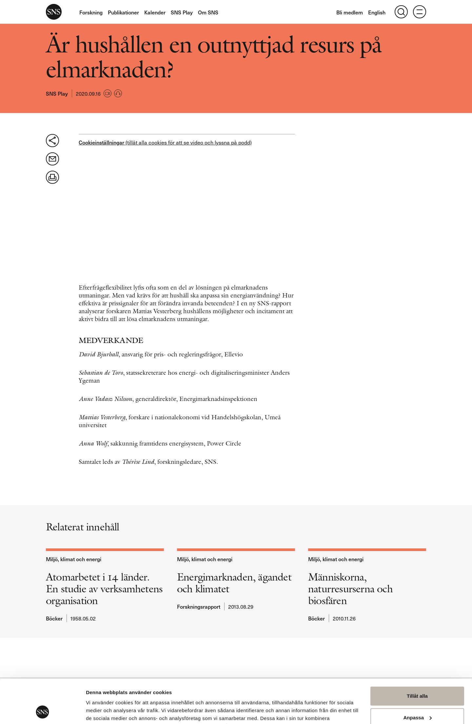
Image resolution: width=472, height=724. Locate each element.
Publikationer (123, 12)
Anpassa (417, 676)
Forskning (91, 12)
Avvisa (417, 698)
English (376, 12)
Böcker (54, 618)
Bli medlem (349, 12)
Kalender (155, 12)
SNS (54, 12)
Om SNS (208, 12)
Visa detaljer (100, 711)
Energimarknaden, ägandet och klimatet (234, 583)
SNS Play (182, 12)
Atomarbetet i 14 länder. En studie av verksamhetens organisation (104, 588)
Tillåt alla (417, 655)
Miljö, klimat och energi (73, 559)
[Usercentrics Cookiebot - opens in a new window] (42, 711)
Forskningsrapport (198, 606)
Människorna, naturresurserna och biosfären (350, 588)
